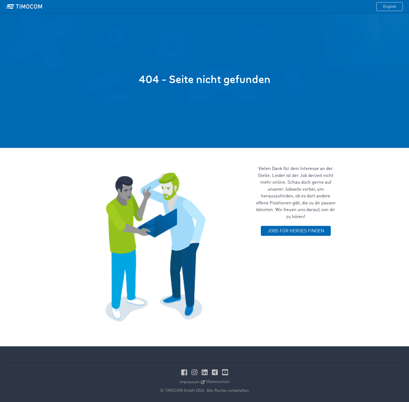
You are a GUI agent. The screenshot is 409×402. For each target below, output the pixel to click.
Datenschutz (218, 382)
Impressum (192, 382)
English (389, 7)
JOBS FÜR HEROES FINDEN (296, 231)
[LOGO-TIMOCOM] (24, 6)
